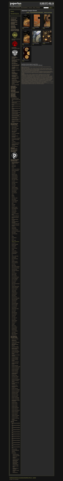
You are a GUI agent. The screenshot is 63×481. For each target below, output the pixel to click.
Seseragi (33, 28)
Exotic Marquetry (14, 192)
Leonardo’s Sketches (15, 229)
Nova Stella (13, 183)
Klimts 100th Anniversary (16, 283)
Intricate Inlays (14, 245)
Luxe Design (14, 332)
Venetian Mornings (14, 175)
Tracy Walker (14, 171)
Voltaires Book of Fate (15, 308)
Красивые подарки (15, 393)
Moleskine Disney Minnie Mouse (15, 463)
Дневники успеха (14, 384)
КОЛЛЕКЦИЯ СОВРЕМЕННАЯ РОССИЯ (14, 57)
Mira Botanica (14, 309)
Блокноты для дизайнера (16, 389)
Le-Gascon (13, 180)
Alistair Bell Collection (15, 270)
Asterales (13, 324)
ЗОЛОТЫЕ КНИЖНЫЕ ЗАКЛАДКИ (13, 26)
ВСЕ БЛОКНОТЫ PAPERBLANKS (14, 124)
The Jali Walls (14, 257)
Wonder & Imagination (15, 170)
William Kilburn (14, 294)
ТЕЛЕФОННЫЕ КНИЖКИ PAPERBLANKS (14, 23)
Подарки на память (15, 416)
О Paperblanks (17, 7)
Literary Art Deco (14, 248)
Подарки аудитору (15, 403)
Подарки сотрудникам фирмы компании (15, 348)
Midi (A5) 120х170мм (15, 128)
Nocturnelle (13, 204)
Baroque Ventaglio (14, 207)
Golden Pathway (14, 300)
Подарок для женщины (15, 398)
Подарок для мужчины (15, 397)
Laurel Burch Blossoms (15, 215)
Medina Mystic (14, 334)
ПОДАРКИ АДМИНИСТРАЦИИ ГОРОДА (15, 68)
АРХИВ (12, 421)
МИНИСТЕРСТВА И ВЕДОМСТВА (15, 78)
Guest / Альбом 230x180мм (14, 131)
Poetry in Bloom (14, 275)
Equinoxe (13, 196)
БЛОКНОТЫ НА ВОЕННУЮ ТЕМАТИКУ (16, 81)
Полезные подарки (15, 396)
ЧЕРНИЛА (13, 451)
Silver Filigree (14, 199)
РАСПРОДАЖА (14, 17)
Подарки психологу (15, 408)
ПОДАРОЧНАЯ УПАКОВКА (14, 151)
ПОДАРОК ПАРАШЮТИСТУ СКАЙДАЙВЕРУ (15, 73)
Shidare (44, 28)
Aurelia (13, 167)
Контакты (38, 7)
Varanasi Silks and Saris (15, 286)
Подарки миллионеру (15, 369)
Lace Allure (13, 186)
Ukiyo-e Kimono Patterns (15, 266)
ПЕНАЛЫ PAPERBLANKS (14, 148)
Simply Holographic (15, 258)
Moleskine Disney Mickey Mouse (15, 461)
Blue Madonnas (14, 237)
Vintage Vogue (14, 209)
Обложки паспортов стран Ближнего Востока (16, 111)
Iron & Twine (14, 165)
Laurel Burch (14, 212)
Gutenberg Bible (14, 201)
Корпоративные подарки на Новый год (16, 400)
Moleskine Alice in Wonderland (15, 468)
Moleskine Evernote (16, 454)
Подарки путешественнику (14, 420)
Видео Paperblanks (24, 7)
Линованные (14, 134)
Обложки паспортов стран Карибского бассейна (16, 119)
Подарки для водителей (15, 342)
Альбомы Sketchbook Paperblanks (15, 144)
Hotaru (23, 28)
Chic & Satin (14, 184)
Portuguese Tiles (14, 328)
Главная (12, 7)
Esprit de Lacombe (14, 304)
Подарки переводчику (15, 407)
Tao (12, 254)
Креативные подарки (15, 394)
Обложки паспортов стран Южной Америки (16, 117)
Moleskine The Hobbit (16, 455)
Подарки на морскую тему (16, 366)
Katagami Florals (14, 296)
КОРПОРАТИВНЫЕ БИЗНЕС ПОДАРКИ (15, 30)
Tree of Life (13, 316)
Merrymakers (14, 295)
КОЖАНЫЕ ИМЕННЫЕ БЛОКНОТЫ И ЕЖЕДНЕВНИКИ (16, 60)
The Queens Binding (15, 303)
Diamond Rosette (14, 312)
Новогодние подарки (15, 346)
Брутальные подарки (15, 376)
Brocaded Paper (14, 253)
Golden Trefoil (14, 291)
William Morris (14, 228)
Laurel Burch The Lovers (15, 223)
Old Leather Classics (15, 179)
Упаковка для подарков (15, 415)
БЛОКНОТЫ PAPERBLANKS (14, 20)
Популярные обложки (15, 98)
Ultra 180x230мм (14, 129)
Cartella (13, 249)
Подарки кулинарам (15, 371)
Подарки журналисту (15, 411)
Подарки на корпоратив (15, 367)
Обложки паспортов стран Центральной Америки (16, 115)
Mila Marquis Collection (15, 267)
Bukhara (13, 195)
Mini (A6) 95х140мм (15, 125)
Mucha (13, 236)
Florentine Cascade (15, 182)
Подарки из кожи (14, 375)
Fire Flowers (14, 282)
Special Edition (14, 191)
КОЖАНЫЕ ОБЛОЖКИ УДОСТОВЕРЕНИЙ (15, 91)
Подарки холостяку (15, 412)
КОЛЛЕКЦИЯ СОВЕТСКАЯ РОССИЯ (15, 48)
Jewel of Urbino (14, 273)
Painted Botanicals (14, 178)
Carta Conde (14, 311)
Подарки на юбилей (15, 358)
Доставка (30, 7)
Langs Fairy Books (14, 299)
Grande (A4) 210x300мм (15, 133)
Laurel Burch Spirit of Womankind (15, 222)
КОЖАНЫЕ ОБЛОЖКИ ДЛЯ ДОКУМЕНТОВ (16, 65)
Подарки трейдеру (15, 414)
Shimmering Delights (15, 188)
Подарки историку (15, 406)
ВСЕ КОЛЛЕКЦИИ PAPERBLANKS (15, 160)
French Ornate (14, 227)
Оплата (34, 7)
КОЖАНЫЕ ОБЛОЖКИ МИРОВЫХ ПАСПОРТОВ (13, 95)
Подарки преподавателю (16, 410)
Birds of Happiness (15, 333)
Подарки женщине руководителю (15, 373)
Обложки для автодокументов (14, 340)
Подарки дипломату (15, 370)
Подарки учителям (15, 388)
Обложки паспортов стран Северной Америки (16, 113)
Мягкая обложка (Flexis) (16, 142)
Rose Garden (14, 232)
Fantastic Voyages (14, 288)
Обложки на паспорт (15, 338)
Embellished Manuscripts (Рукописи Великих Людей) (15, 163)
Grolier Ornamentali (15, 200)
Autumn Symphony (15, 187)
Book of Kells (14, 240)
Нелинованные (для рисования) (15, 136)
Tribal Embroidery (14, 233)
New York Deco (14, 307)
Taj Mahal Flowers (14, 292)
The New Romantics (15, 278)
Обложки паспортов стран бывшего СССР (16, 102)
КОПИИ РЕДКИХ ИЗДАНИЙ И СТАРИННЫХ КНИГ (15, 76)
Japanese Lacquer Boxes (48, 12)
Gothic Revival (14, 321)
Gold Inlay (13, 205)
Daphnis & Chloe (14, 174)
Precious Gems (14, 250)
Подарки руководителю (15, 351)
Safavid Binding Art (15, 208)
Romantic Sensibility (15, 244)
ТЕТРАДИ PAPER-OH (15, 450)
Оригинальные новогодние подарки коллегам (15, 344)
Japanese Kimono (14, 320)
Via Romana (13, 246)
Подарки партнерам (15, 365)
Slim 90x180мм (14, 127)
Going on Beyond (14, 269)
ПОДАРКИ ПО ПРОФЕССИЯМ (14, 337)
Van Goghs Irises (14, 317)
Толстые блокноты (15, 146)
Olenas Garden (14, 274)
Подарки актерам (14, 402)
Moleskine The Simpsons (15, 457)
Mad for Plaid (14, 265)
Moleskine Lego (15, 472)
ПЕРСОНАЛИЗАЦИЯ (15, 84)
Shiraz (13, 203)
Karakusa (44, 43)
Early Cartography (14, 279)
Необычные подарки (15, 392)
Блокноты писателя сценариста (15, 386)
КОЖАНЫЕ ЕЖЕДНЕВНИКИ (14, 63)
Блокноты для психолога (16, 379)
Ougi (33, 44)
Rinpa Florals (14, 325)
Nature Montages (14, 313)
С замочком (13, 141)
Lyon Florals (14, 242)
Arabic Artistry (14, 290)
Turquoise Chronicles (15, 287)
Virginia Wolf (14, 315)
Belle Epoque (14, 166)
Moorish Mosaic (14, 329)
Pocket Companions (15, 262)
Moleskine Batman (15, 464)
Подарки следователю (15, 361)
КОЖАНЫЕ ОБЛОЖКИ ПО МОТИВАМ (14, 87)
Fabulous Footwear (15, 261)
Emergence (13, 271)
